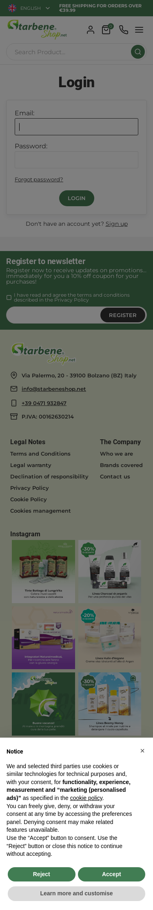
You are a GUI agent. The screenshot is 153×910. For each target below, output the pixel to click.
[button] (142, 750)
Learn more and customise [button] (76, 893)
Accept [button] (111, 874)
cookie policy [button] (86, 798)
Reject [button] (41, 874)
